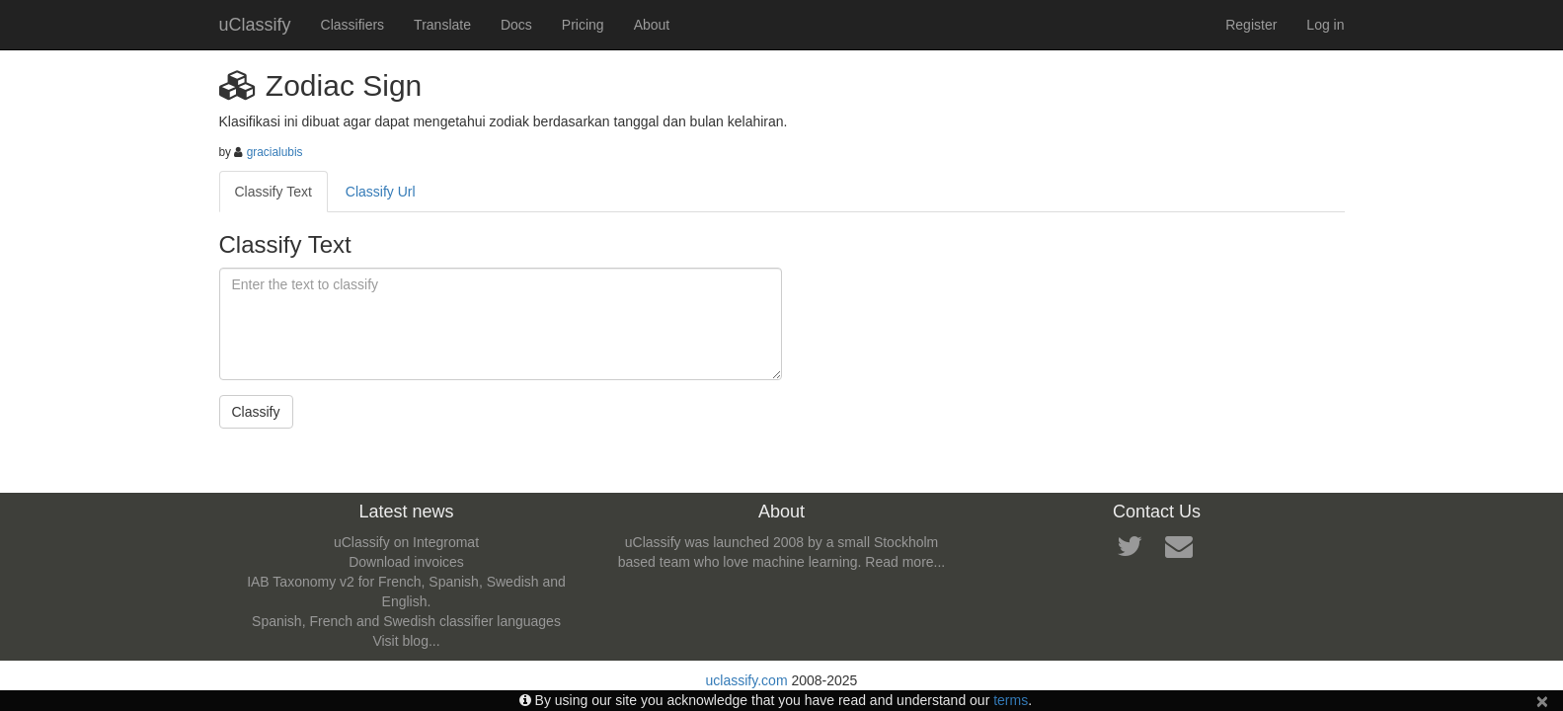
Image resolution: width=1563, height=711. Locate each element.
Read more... (905, 562)
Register (1251, 25)
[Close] (1542, 700)
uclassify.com (747, 680)
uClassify (255, 25)
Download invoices (406, 562)
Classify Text (273, 191)
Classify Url (381, 191)
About (652, 25)
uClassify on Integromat (406, 542)
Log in (1325, 25)
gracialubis (275, 152)
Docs (516, 25)
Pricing (583, 25)
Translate (442, 25)
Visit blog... (405, 641)
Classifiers (353, 25)
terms (1010, 700)
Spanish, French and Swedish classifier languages (406, 621)
